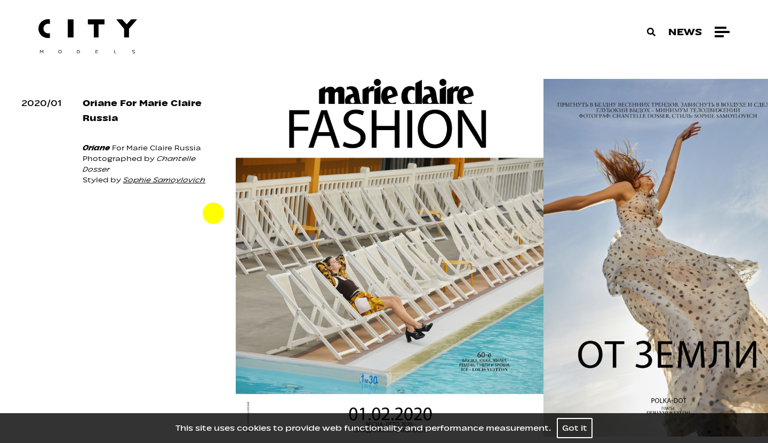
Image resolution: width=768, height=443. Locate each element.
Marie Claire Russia (163, 147)
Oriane (96, 147)
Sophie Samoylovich (164, 179)
